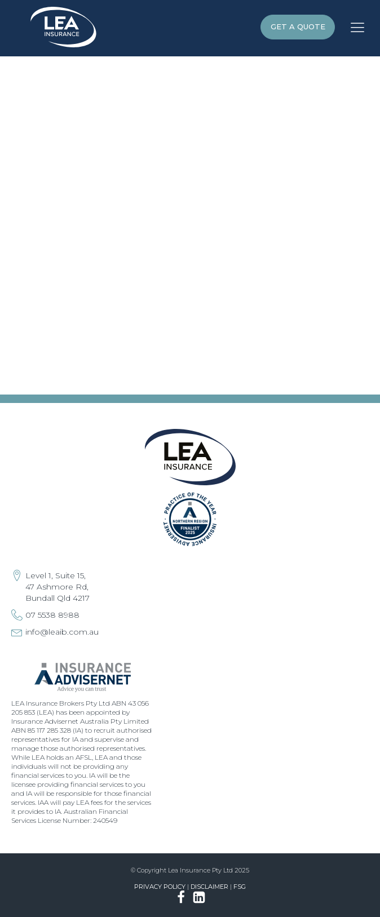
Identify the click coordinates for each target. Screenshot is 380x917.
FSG (239, 887)
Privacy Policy (159, 887)
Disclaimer (209, 887)
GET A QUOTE (298, 26)
